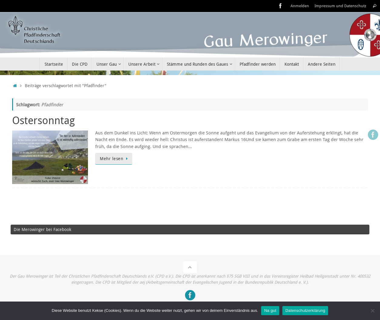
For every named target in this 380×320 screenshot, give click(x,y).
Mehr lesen (115, 158)
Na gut (270, 310)
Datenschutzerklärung (305, 310)
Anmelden (300, 5)
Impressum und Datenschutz (340, 5)
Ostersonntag (43, 120)
